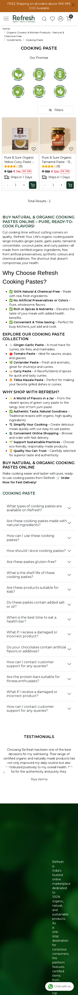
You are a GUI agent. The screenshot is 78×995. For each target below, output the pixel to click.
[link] (44, 18)
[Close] (73, 5)
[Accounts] (60, 18)
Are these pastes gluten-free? (31, 562)
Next (70, 770)
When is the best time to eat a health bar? (31, 619)
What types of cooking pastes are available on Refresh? (34, 508)
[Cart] (32, 185)
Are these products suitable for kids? (33, 590)
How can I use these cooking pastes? (30, 538)
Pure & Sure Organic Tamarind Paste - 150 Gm (57, 160)
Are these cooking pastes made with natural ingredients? (37, 523)
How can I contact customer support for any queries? (30, 664)
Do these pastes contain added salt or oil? (36, 604)
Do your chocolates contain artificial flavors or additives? (36, 649)
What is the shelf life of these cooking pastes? (31, 575)
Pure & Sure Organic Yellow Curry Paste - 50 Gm (19, 160)
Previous (7, 770)
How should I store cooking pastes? (36, 551)
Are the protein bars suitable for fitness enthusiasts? (33, 679)
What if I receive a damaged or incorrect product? (32, 634)
